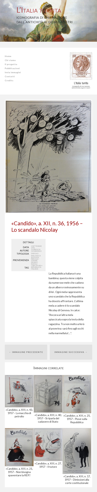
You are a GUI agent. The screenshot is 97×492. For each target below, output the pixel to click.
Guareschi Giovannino (36, 250)
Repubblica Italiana (36, 268)
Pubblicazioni (12, 68)
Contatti (10, 76)
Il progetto (11, 64)
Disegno (34, 253)
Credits (9, 80)
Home (8, 56)
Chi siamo (10, 60)
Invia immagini (13, 72)
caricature (36, 266)
